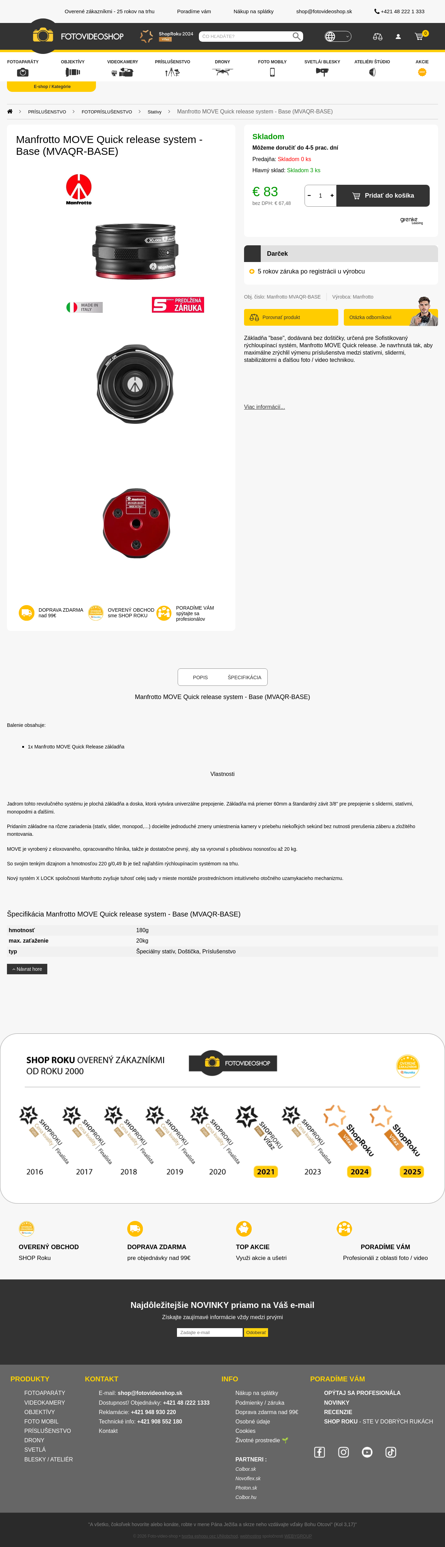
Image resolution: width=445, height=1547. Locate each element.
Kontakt (108, 1431)
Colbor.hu (245, 1497)
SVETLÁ (35, 1450)
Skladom (268, 136)
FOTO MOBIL (41, 1422)
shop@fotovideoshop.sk (150, 1393)
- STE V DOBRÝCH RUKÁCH (378, 1422)
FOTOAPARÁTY (44, 1393)
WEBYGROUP (298, 1536)
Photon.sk (246, 1488)
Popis (200, 677)
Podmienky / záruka (259, 1403)
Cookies (245, 1431)
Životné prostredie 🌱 (262, 1440)
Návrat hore (27, 969)
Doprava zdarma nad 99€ (266, 1412)
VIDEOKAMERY (44, 1403)
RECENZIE (338, 1412)
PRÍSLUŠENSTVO (47, 1431)
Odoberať (256, 1332)
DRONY (34, 1440)
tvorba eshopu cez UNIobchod (209, 1536)
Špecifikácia (244, 677)
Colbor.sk (245, 1469)
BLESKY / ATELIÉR (48, 1459)
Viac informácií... (264, 407)
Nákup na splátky (256, 1393)
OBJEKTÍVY (39, 1412)
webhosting (250, 1536)
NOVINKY (336, 1403)
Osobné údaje (252, 1422)
